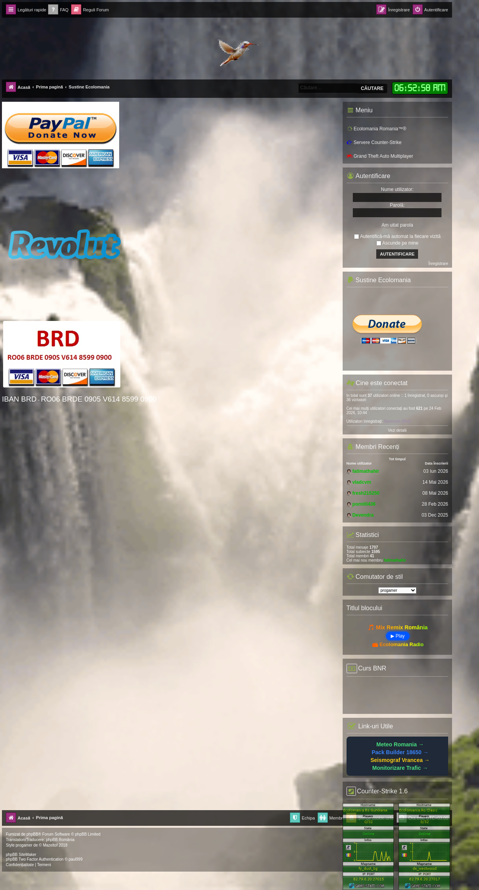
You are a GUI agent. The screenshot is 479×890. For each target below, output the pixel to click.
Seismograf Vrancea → (400, 760)
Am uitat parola (397, 225)
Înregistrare (438, 263)
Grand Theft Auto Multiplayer (380, 156)
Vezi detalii (397, 430)
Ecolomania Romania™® (376, 129)
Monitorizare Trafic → (400, 768)
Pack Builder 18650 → (400, 752)
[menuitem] (58, 10)
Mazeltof (50, 845)
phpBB (32, 834)
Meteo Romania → (400, 744)
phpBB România (60, 840)
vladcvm (361, 482)
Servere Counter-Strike (374, 142)
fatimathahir (365, 471)
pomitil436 (363, 504)
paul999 (76, 859)
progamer (24, 845)
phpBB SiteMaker (21, 854)
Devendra (363, 515)
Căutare (372, 88)
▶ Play (398, 636)
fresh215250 (365, 493)
